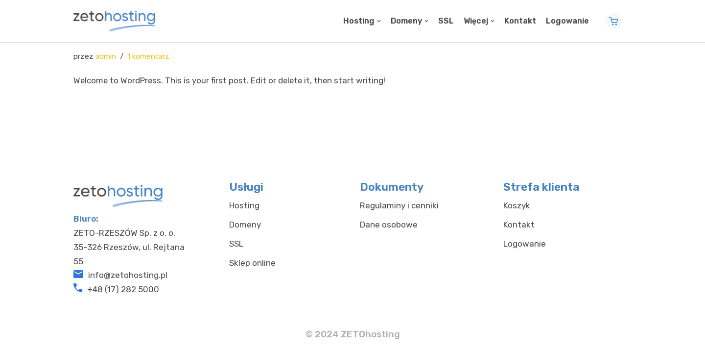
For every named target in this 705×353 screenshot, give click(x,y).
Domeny (245, 230)
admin (105, 56)
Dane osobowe (389, 230)
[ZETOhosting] (114, 21)
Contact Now (618, 21)
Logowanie (567, 20)
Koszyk (516, 211)
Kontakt (520, 20)
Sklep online (252, 268)
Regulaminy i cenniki (399, 211)
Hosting (244, 211)
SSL (446, 20)
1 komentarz (148, 56)
